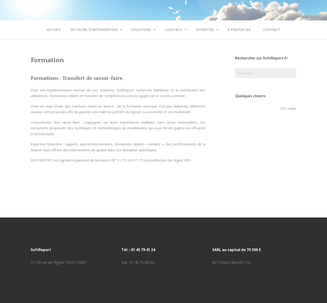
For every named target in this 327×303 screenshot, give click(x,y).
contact (271, 29)
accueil (54, 29)
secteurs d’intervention (94, 29)
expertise (205, 29)
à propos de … (241, 29)
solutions (141, 29)
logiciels (173, 29)
